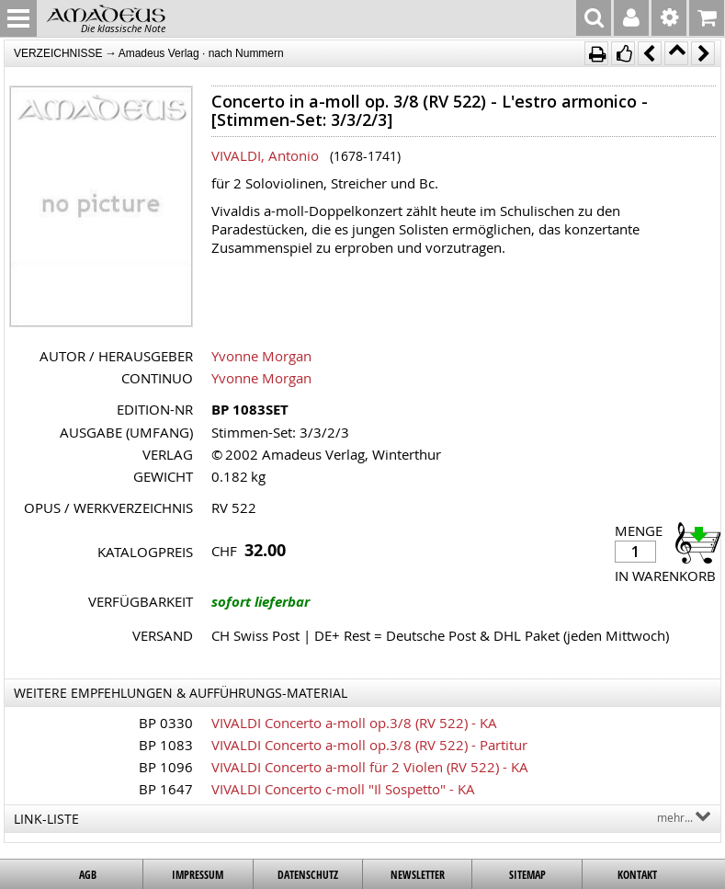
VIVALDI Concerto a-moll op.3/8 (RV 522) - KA (354, 722)
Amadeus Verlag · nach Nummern (201, 53)
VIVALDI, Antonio (265, 155)
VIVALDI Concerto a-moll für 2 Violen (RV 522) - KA (369, 767)
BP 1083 (166, 744)
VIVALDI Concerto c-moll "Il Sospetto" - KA (343, 789)
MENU (18, 18)
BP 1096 (166, 767)
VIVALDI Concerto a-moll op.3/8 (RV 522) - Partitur (369, 744)
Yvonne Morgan (261, 356)
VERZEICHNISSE (58, 53)
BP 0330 (166, 722)
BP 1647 (166, 789)
